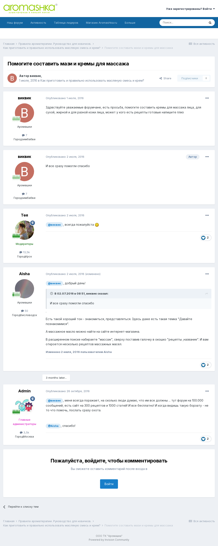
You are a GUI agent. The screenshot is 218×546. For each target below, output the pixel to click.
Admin (24, 391)
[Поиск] (182, 22)
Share (165, 78)
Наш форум (15, 22)
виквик (35, 76)
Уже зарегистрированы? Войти (190, 8)
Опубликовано (65, 98)
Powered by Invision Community (109, 539)
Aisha (24, 274)
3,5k (24, 432)
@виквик (54, 224)
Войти (109, 484)
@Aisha (53, 426)
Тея (24, 215)
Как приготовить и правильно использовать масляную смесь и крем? (92, 80)
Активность (38, 22)
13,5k (24, 252)
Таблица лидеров (66, 22)
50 (24, 310)
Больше (130, 22)
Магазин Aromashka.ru (101, 22)
